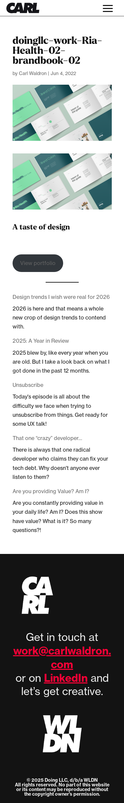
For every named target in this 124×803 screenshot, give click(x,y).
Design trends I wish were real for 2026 (61, 297)
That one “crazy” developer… (47, 438)
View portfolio (38, 263)
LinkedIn (66, 677)
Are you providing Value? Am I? (51, 491)
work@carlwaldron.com (62, 657)
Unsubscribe (28, 385)
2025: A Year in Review (41, 340)
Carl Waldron (33, 73)
